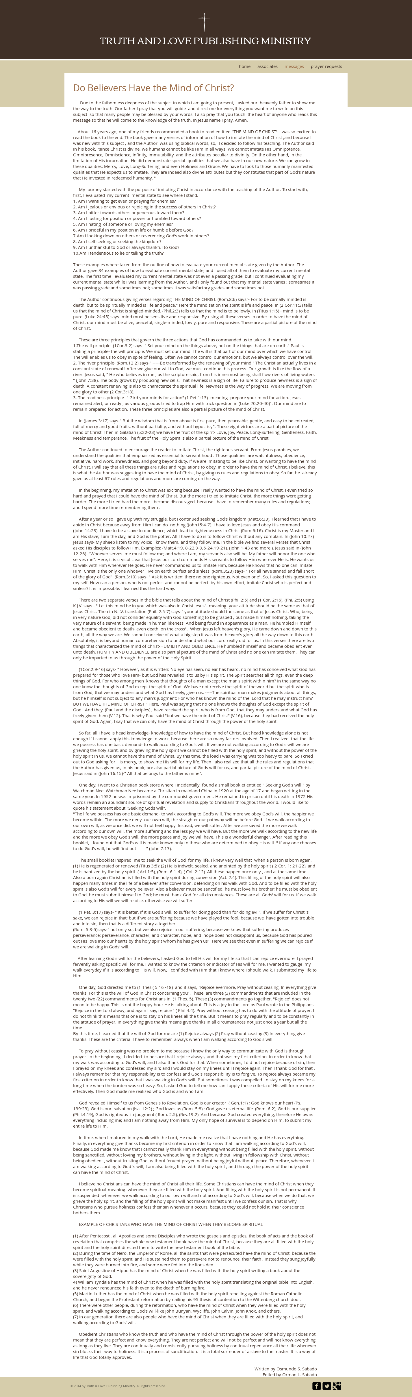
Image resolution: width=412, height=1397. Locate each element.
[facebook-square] (316, 1386)
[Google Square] (337, 1386)
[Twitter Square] (326, 1386)
